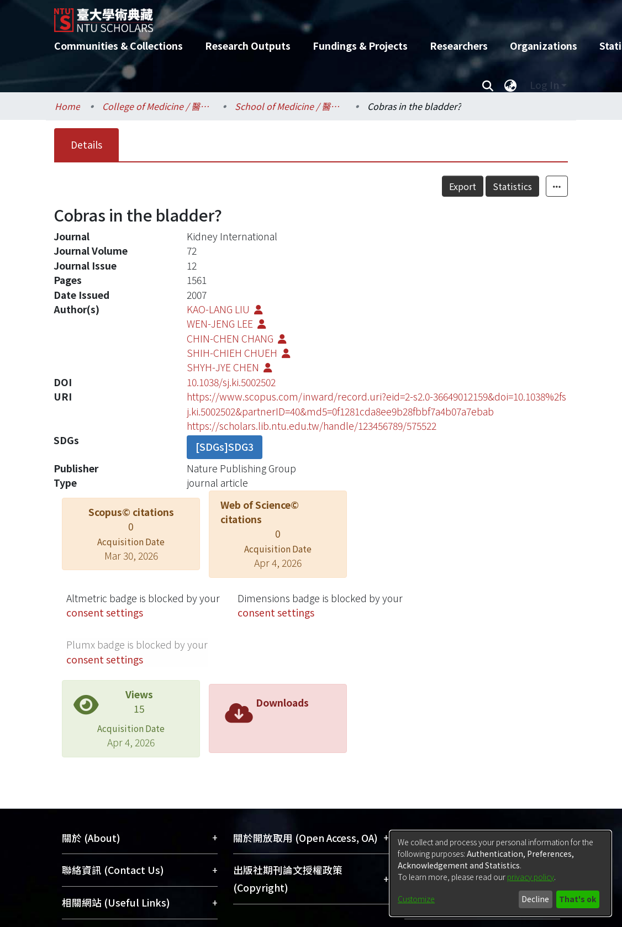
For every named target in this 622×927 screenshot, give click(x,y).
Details (86, 144)
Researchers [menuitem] (459, 45)
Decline (535, 898)
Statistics (512, 186)
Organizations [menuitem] (543, 45)
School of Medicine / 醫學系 (290, 106)
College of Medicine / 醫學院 (157, 106)
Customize (416, 898)
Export (462, 186)
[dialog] (500, 873)
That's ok (577, 898)
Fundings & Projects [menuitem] (360, 45)
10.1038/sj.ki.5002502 (231, 382)
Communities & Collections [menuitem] (118, 45)
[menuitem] (510, 85)
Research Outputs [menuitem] (248, 45)
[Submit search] (487, 85)
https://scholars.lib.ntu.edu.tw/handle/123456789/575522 (311, 426)
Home (67, 106)
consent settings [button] (104, 612)
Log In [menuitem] (544, 85)
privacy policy (530, 876)
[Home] (301, 16)
